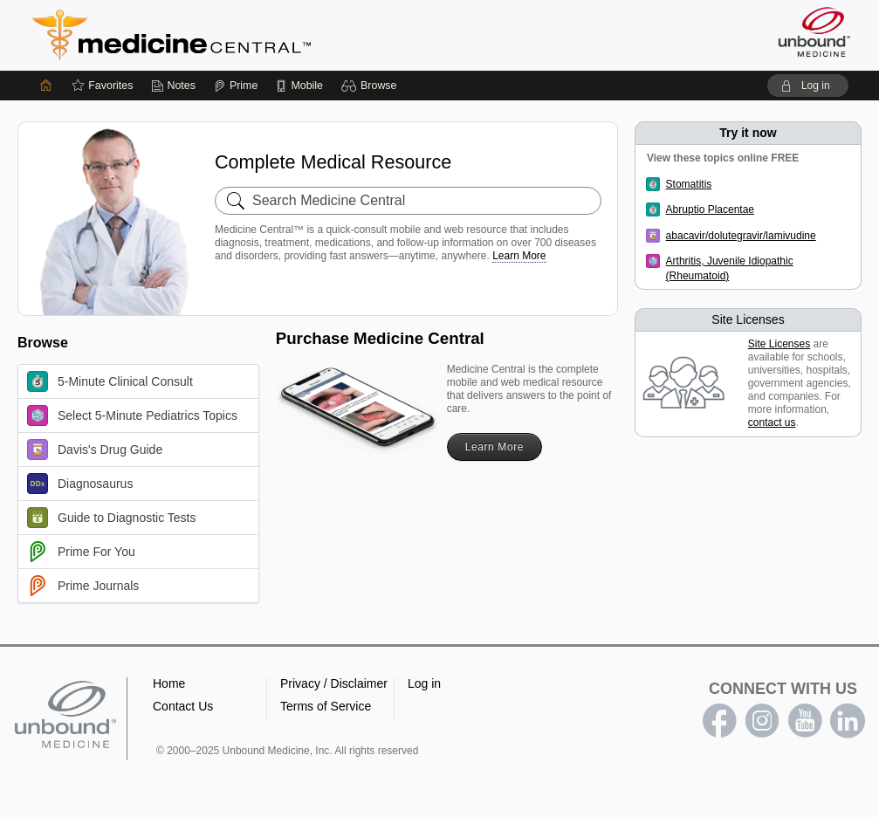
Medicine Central (249, 35)
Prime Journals (83, 585)
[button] (371, 85)
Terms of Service (325, 706)
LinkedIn (847, 721)
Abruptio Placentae (710, 209)
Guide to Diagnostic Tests (111, 517)
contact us (772, 422)
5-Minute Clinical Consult (110, 381)
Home (169, 683)
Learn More (519, 256)
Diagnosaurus (80, 483)
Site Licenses (779, 344)
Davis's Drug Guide (94, 449)
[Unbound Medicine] (814, 31)
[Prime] (236, 85)
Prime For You (81, 551)
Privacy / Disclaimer (334, 683)
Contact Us (183, 706)
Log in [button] (424, 683)
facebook (719, 721)
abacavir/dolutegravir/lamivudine (741, 236)
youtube (804, 721)
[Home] (46, 85)
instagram (762, 721)
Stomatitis (689, 184)
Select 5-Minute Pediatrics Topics (132, 415)
